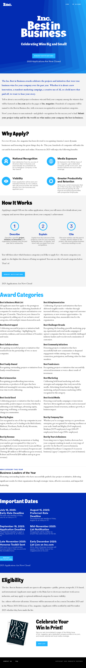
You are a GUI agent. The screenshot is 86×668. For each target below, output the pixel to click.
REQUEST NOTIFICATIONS (43, 56)
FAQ (16, 661)
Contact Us (7, 661)
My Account (77, 4)
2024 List (42, 643)
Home (67, 4)
